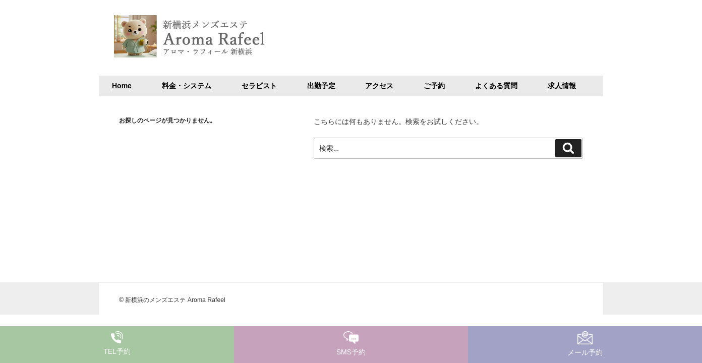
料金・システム (186, 86)
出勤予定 (321, 86)
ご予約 (434, 86)
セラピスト (259, 86)
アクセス (379, 86)
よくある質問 (496, 86)
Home (122, 86)
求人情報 (562, 86)
